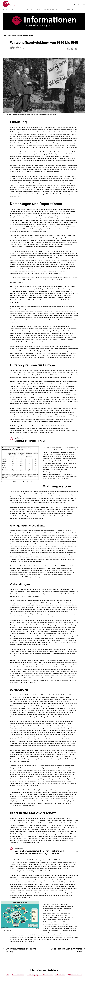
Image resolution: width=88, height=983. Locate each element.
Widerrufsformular (74, 975)
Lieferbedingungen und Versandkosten (40, 975)
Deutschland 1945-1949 (43, 9)
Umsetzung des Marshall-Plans (30, 439)
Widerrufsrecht (60, 975)
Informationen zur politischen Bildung (25, 9)
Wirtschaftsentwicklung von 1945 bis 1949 (62, 9)
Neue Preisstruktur (18, 975)
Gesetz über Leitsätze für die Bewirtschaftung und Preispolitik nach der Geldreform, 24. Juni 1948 (39, 851)
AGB (7, 975)
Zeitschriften (11, 9)
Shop (4, 9)
